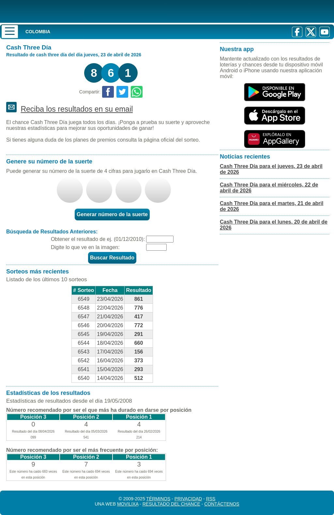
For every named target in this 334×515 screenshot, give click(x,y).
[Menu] (10, 31)
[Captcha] (156, 247)
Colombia (37, 31)
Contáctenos (221, 504)
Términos (158, 498)
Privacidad (188, 498)
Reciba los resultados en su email (77, 109)
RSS (211, 498)
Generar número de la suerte (112, 214)
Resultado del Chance (171, 504)
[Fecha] (160, 239)
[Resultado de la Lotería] (84, 11)
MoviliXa (127, 504)
